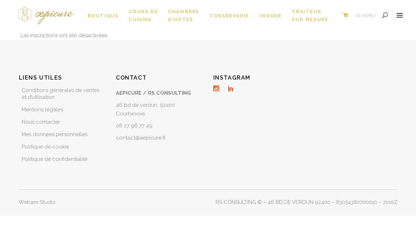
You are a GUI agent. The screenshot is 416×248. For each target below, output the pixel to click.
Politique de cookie (45, 147)
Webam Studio (37, 202)
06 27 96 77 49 (134, 126)
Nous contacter (41, 122)
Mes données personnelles (54, 134)
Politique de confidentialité (54, 159)
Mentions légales (42, 109)
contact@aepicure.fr (141, 138)
